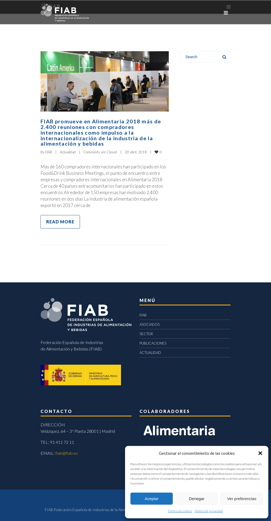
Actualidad (68, 151)
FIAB (48, 151)
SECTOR (146, 333)
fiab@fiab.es (67, 452)
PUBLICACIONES (153, 342)
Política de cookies (180, 511)
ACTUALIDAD (150, 351)
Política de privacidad (209, 511)
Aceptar (152, 498)
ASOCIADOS (150, 323)
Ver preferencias (241, 498)
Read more (60, 220)
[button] (260, 453)
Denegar (196, 498)
